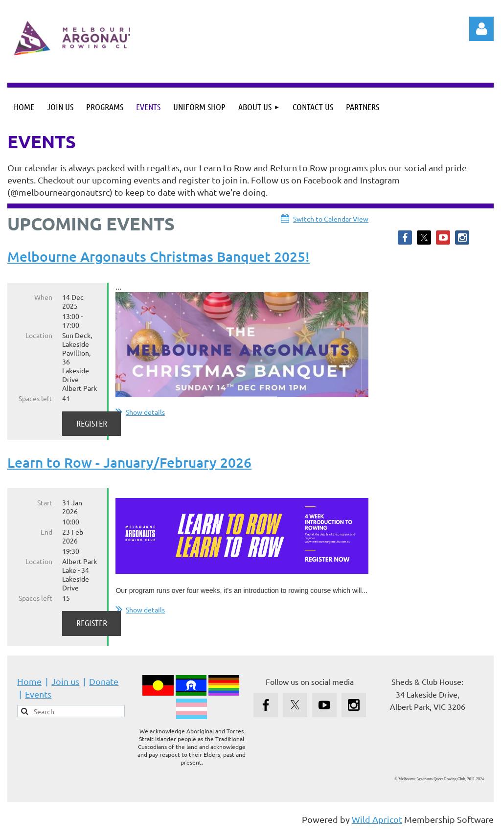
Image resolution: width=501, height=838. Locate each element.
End (46, 538)
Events (38, 700)
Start (44, 508)
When (43, 297)
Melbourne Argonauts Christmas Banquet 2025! (158, 256)
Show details (145, 412)
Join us (65, 687)
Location (38, 335)
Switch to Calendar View (330, 218)
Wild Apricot (377, 825)
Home (29, 687)
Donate (103, 687)
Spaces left (35, 398)
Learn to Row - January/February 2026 (129, 468)
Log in (481, 29)
